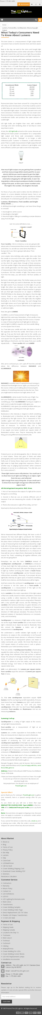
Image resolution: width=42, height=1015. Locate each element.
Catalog (5, 946)
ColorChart (7, 860)
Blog (4, 844)
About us (6, 842)
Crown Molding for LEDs (12, 951)
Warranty (6, 886)
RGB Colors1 (7, 938)
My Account (25, 4)
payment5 (35, 1013)
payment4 (31, 1013)
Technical (6, 941)
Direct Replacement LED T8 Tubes (15, 912)
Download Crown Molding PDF (14, 871)
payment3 (26, 1013)
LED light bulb (13, 131)
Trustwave (6, 935)
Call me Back (7, 866)
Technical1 (6, 943)
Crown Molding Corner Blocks (13, 954)
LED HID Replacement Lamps (13, 957)
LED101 (5, 896)
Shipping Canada (9, 930)
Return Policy (7, 888)
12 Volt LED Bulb (9, 918)
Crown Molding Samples (11, 907)
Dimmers (6, 874)
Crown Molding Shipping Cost (13, 868)
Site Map (6, 852)
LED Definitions (8, 894)
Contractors (7, 883)
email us (34, 821)
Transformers (8, 904)
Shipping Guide (8, 927)
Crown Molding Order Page (13, 910)
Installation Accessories (11, 959)
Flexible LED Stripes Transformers (15, 915)
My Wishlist (32, 4)
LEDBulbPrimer (8, 863)
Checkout (36, 4)
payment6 (39, 1013)
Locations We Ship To (11, 932)
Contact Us (7, 891)
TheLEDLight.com (21, 786)
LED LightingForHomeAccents (14, 899)
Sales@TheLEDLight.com (20, 971)
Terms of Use (8, 847)
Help (4, 858)
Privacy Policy (8, 850)
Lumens (6, 855)
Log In (40, 4)
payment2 (22, 1013)
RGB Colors (7, 902)
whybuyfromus (8, 949)
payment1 (18, 1013)
